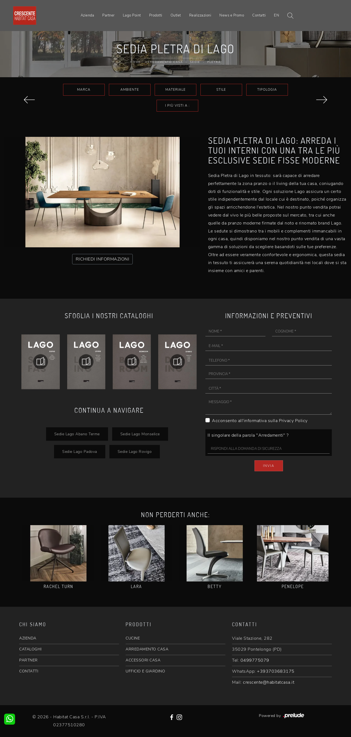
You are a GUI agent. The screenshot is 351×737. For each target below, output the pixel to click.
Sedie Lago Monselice (140, 434)
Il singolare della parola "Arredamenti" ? (248, 435)
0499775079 (254, 660)
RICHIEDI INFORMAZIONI (102, 259)
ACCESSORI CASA (143, 660)
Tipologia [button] (267, 89)
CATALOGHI (30, 649)
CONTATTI (28, 671)
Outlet (176, 15)
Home (135, 62)
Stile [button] (221, 89)
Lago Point (132, 15)
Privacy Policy (293, 421)
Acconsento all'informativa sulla (260, 421)
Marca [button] (83, 89)
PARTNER (28, 660)
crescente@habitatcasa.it (268, 682)
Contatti (259, 15)
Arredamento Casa (164, 62)
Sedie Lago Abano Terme (77, 434)
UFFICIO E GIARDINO (145, 671)
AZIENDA (27, 638)
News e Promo (231, 15)
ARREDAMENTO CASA (147, 649)
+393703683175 (276, 671)
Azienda (87, 15)
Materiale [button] (175, 89)
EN (276, 15)
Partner (108, 15)
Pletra (214, 62)
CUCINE (133, 638)
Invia (268, 466)
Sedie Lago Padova (79, 451)
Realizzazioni (200, 15)
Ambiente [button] (129, 89)
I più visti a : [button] (177, 105)
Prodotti (155, 15)
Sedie (195, 62)
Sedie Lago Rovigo (135, 451)
